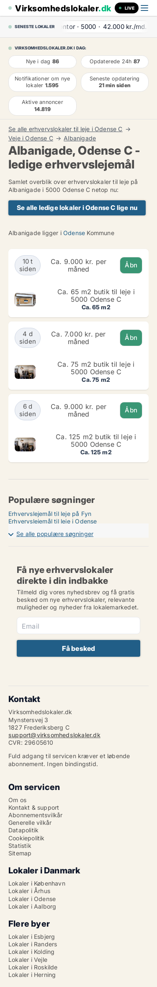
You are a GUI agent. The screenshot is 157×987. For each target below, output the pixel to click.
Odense (74, 232)
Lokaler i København (36, 883)
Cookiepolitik (26, 838)
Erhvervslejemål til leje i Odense (52, 521)
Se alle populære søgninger (54, 533)
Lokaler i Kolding (31, 951)
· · (96, 27)
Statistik (19, 845)
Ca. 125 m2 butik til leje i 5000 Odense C (96, 440)
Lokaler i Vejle (27, 959)
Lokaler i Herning (32, 974)
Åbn (131, 265)
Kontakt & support (33, 807)
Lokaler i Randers (32, 944)
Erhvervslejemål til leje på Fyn (49, 513)
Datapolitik (23, 830)
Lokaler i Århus (29, 890)
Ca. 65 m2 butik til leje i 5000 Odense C (96, 295)
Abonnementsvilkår (35, 815)
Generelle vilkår (29, 822)
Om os (17, 799)
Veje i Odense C (30, 138)
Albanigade (80, 138)
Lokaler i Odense (32, 898)
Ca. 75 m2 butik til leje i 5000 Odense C (95, 368)
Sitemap (19, 853)
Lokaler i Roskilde (33, 967)
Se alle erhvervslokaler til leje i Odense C (65, 129)
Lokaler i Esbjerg (31, 936)
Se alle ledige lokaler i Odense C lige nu (77, 208)
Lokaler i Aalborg (32, 906)
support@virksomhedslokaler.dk (54, 734)
